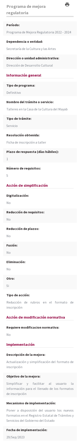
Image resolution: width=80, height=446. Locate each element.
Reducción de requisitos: (25, 212)
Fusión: (11, 245)
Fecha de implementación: (26, 430)
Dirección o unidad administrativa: (32, 58)
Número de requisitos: (23, 168)
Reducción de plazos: (22, 229)
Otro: (10, 278)
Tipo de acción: (18, 295)
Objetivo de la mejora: (23, 376)
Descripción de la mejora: (25, 354)
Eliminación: (15, 262)
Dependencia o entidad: (24, 41)
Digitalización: (17, 195)
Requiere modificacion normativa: (32, 327)
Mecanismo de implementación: (31, 403)
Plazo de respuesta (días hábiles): (32, 152)
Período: (13, 25)
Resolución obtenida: (22, 135)
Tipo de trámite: (18, 118)
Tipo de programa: (20, 85)
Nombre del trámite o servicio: (30, 102)
